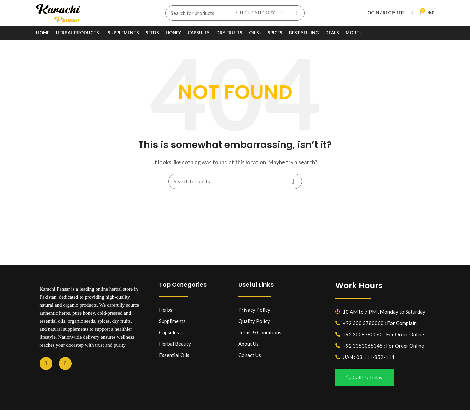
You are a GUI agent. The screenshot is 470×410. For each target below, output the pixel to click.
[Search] (235, 182)
